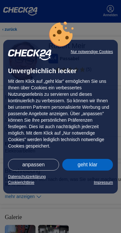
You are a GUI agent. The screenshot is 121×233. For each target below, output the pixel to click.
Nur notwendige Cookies (92, 52)
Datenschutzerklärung (27, 176)
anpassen (33, 164)
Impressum (103, 182)
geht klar (87, 164)
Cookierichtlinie (21, 182)
